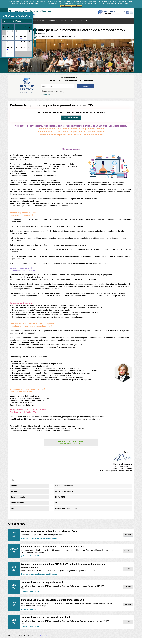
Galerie (83, 21)
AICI (103, 3)
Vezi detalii (128, 534)
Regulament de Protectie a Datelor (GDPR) (49, 1)
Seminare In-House (36, 21)
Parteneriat (52, 21)
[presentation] (80, 93)
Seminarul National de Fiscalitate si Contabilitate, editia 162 (52, 600)
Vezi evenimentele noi (71, 117)
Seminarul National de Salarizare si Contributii (45, 617)
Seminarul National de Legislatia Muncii (42, 582)
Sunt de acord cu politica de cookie (71, 6)
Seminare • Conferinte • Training (31, 11)
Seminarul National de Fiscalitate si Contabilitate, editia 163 (52, 546)
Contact (72, 21)
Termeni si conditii (45, 636)
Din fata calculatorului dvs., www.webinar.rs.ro (39, 538)
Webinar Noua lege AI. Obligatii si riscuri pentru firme (49, 531)
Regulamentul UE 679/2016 (51, 94)
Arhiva (63, 21)
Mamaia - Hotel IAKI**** (30, 556)
